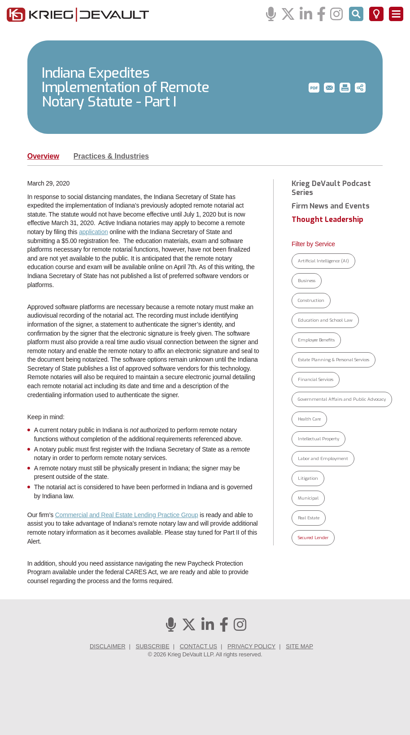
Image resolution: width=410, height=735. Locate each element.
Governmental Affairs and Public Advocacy (342, 399)
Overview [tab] (43, 156)
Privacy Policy (251, 646)
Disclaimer (107, 646)
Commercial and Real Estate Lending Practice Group (126, 514)
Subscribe (153, 646)
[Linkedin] (306, 14)
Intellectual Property (318, 439)
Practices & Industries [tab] (111, 156)
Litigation (308, 478)
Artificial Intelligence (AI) (323, 261)
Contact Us (198, 646)
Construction (311, 300)
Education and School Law (325, 320)
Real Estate (308, 518)
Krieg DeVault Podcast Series (331, 188)
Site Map (299, 646)
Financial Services (315, 379)
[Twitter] (288, 14)
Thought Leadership (327, 219)
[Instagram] (336, 14)
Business (306, 280)
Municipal (308, 498)
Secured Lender (313, 537)
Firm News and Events (331, 206)
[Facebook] (321, 14)
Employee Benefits (316, 340)
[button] (314, 88)
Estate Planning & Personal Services (333, 360)
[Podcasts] (271, 14)
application (93, 231)
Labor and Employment (323, 458)
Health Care (309, 419)
